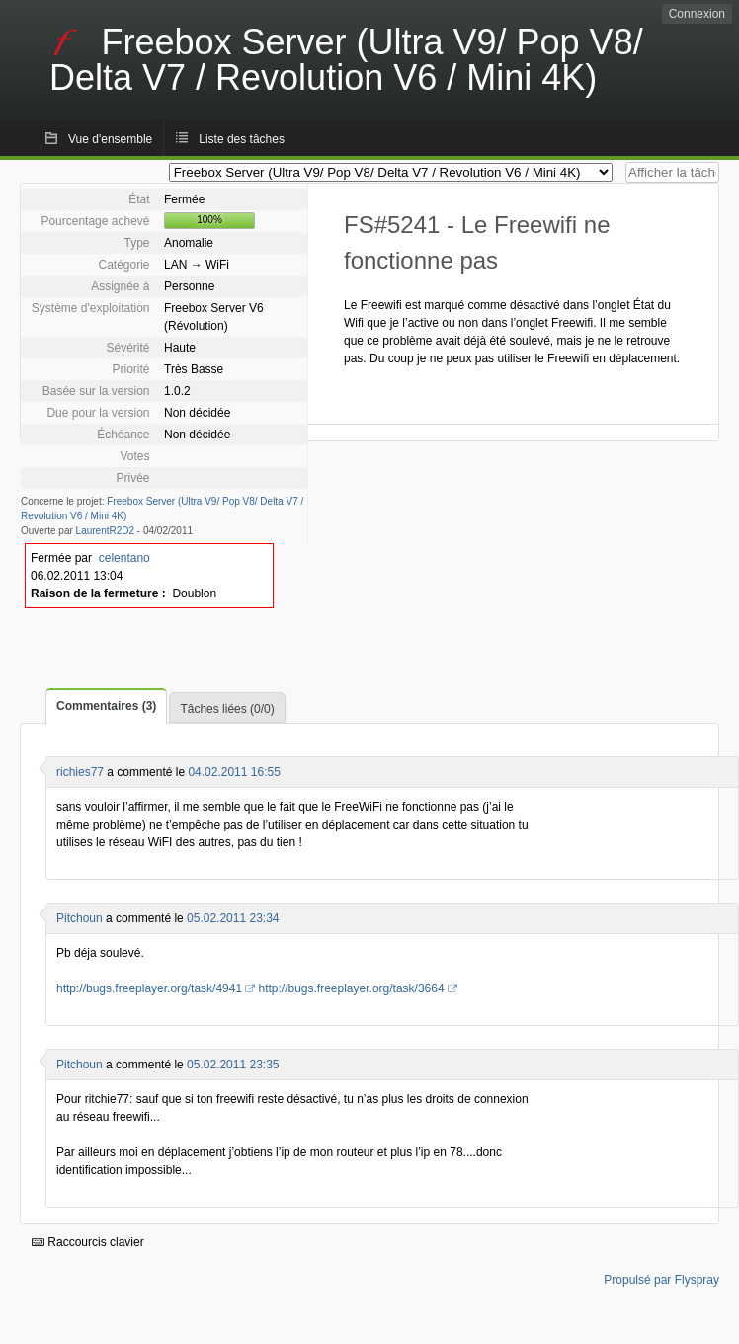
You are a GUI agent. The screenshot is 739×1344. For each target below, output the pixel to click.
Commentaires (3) (106, 706)
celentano (124, 558)
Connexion (697, 14)
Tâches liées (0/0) (227, 709)
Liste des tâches (242, 139)
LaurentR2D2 (105, 530)
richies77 (80, 772)
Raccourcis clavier (88, 1242)
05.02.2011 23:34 (233, 918)
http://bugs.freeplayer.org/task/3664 (351, 988)
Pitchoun (79, 918)
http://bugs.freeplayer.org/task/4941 (149, 988)
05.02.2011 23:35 (233, 1064)
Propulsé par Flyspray (661, 1280)
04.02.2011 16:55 (234, 772)
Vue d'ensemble (110, 139)
